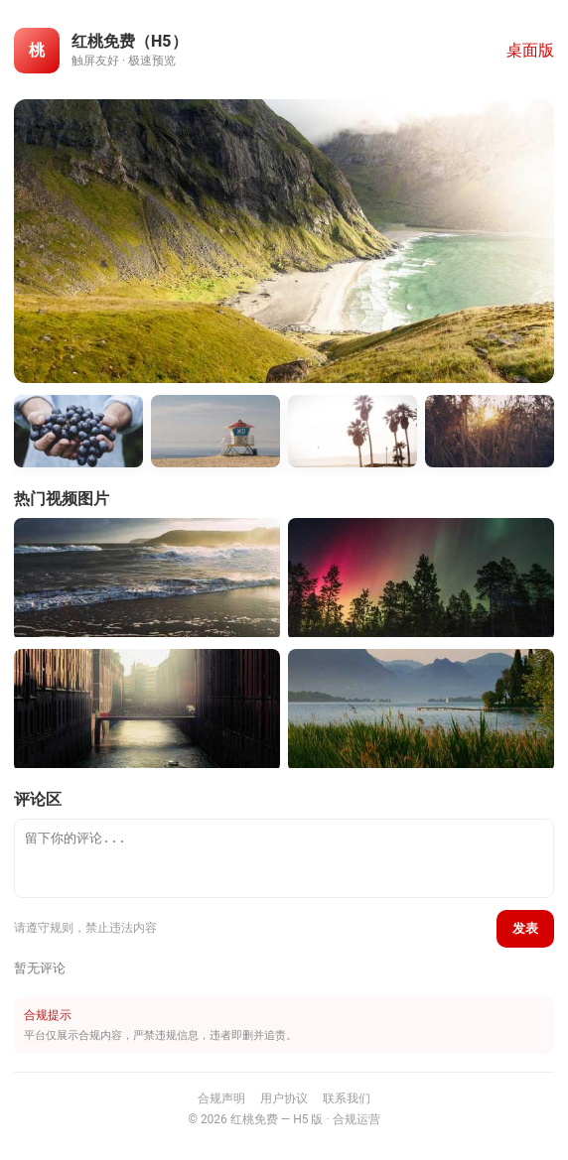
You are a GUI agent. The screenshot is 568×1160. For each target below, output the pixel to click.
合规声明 (221, 1098)
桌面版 (530, 50)
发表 (525, 928)
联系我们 (346, 1098)
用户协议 (284, 1098)
